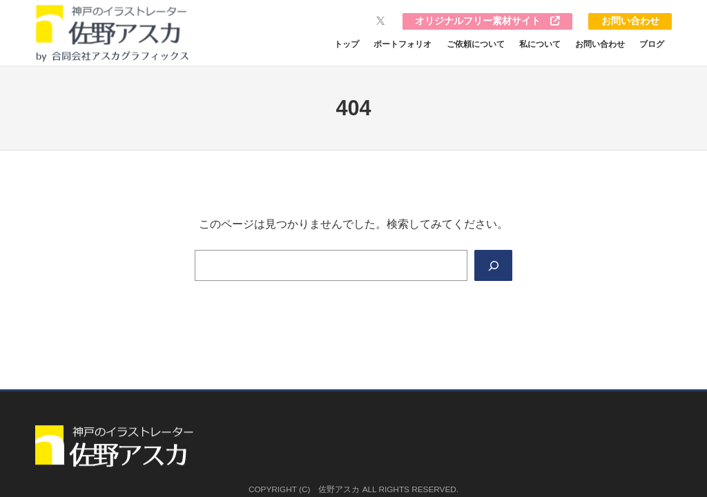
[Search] (493, 265)
